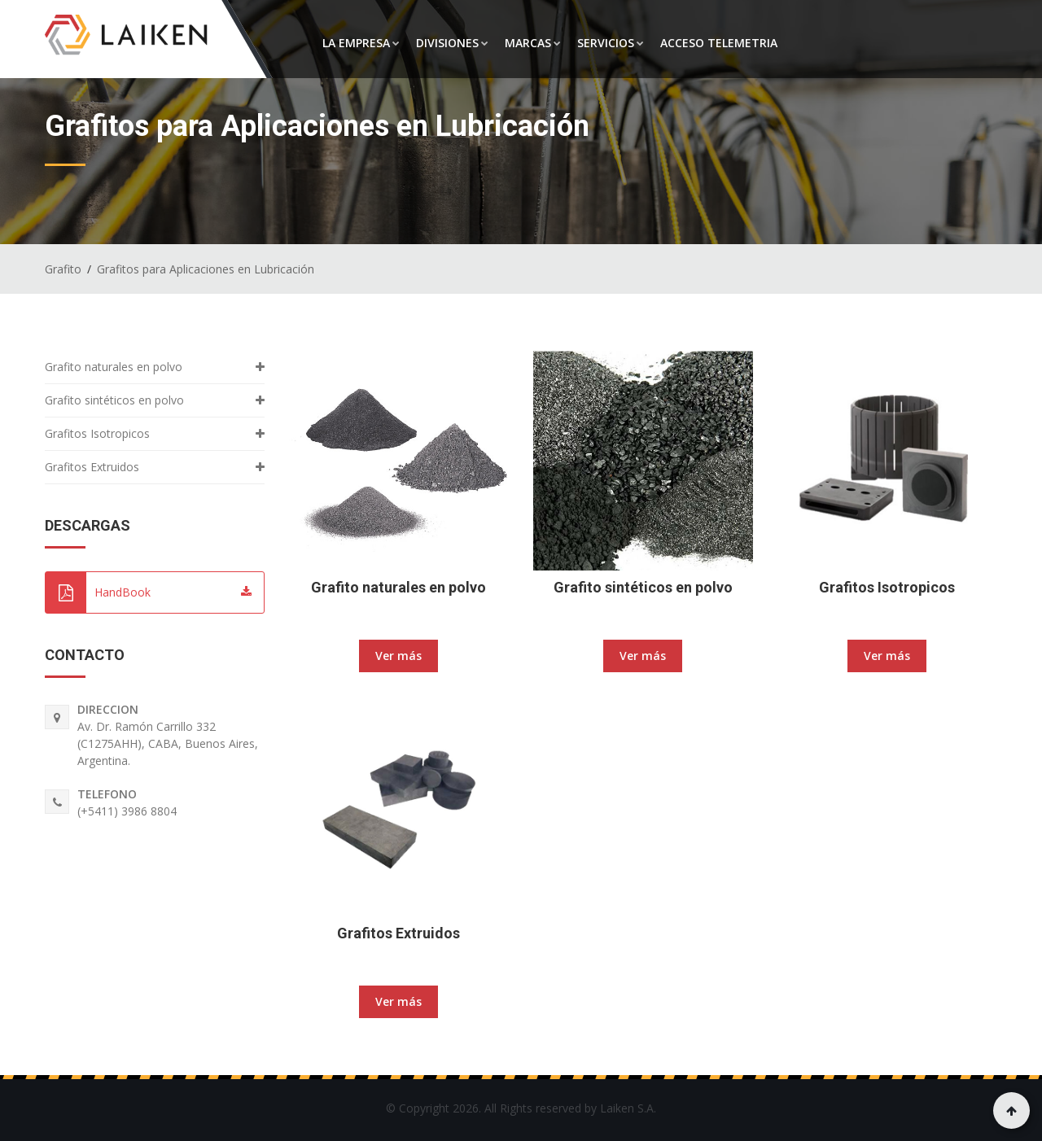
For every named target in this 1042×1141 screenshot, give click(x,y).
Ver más (398, 655)
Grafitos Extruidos (398, 933)
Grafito (63, 269)
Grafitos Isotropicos (887, 587)
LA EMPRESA (361, 42)
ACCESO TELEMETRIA (718, 42)
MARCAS (533, 42)
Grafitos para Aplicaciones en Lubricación (205, 269)
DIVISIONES (452, 42)
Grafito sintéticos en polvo (643, 587)
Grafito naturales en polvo (398, 587)
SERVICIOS (610, 42)
